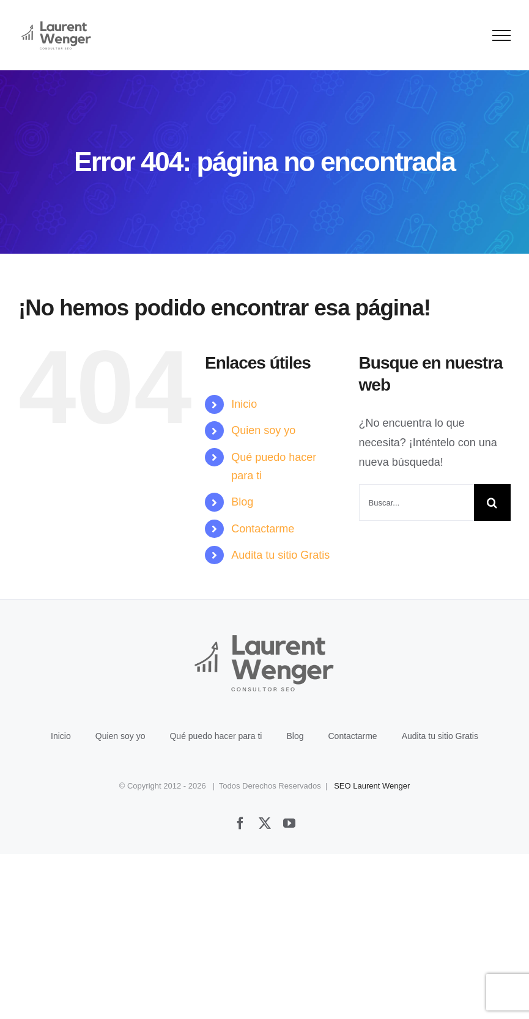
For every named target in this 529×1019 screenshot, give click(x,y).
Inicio (244, 404)
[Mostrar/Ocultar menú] (502, 35)
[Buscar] (492, 502)
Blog (242, 502)
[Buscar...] (416, 502)
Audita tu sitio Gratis (280, 555)
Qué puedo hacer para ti (215, 736)
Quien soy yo (263, 430)
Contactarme (262, 529)
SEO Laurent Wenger (372, 785)
